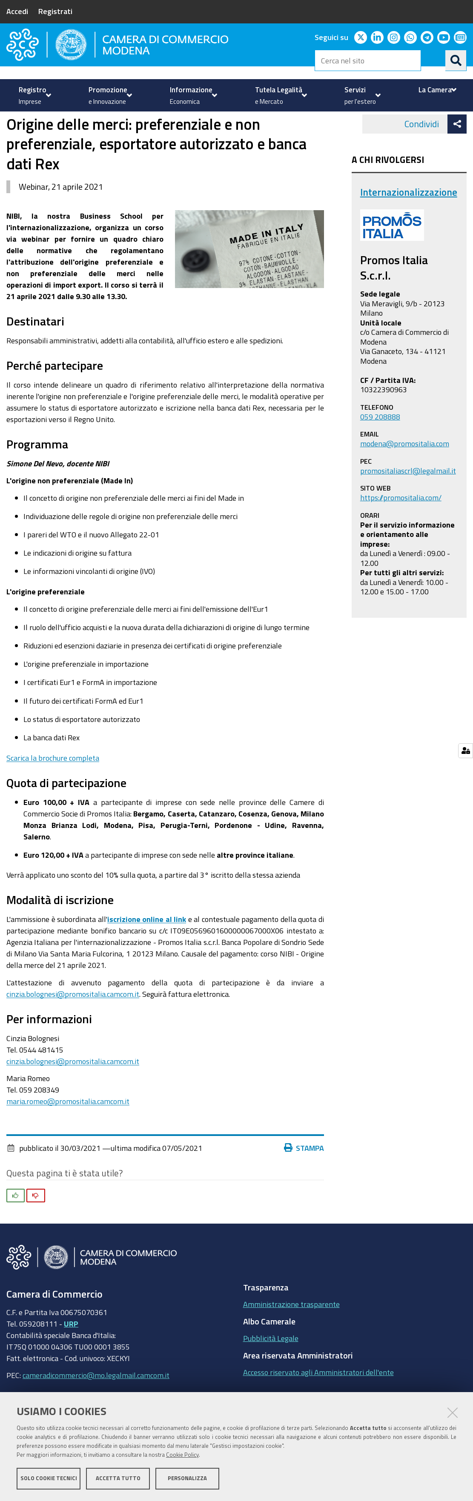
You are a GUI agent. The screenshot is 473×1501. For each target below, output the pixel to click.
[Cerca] (456, 60)
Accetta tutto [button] (118, 1478)
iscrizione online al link (146, 959)
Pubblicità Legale (270, 1378)
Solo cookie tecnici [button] (48, 1478)
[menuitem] (34, 95)
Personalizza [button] (187, 1478)
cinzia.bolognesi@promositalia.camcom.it (72, 1034)
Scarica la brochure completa (52, 798)
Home (11, 132)
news (180, 132)
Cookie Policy (182, 1455)
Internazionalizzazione (128, 132)
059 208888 (380, 457)
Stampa (304, 1188)
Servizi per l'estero (52, 132)
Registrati (55, 11)
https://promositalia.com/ (400, 538)
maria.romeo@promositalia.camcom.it (67, 1141)
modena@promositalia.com (404, 484)
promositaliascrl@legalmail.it (408, 511)
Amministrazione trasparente (291, 1344)
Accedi (17, 11)
